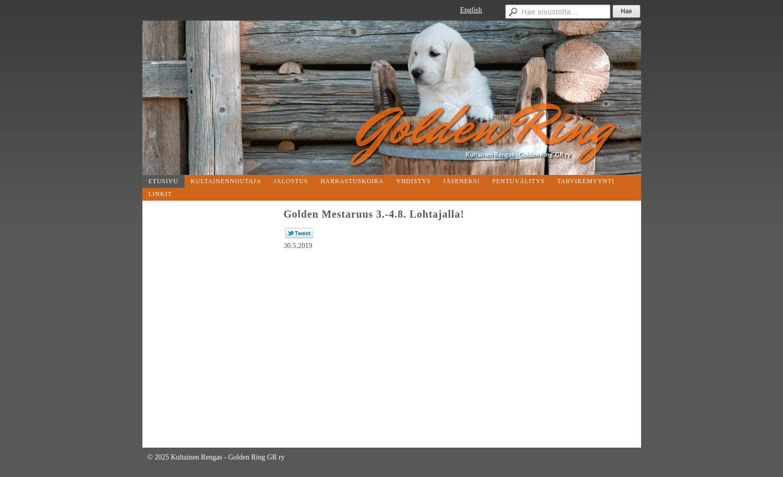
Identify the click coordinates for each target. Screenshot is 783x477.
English (471, 10)
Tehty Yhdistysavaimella (600, 457)
